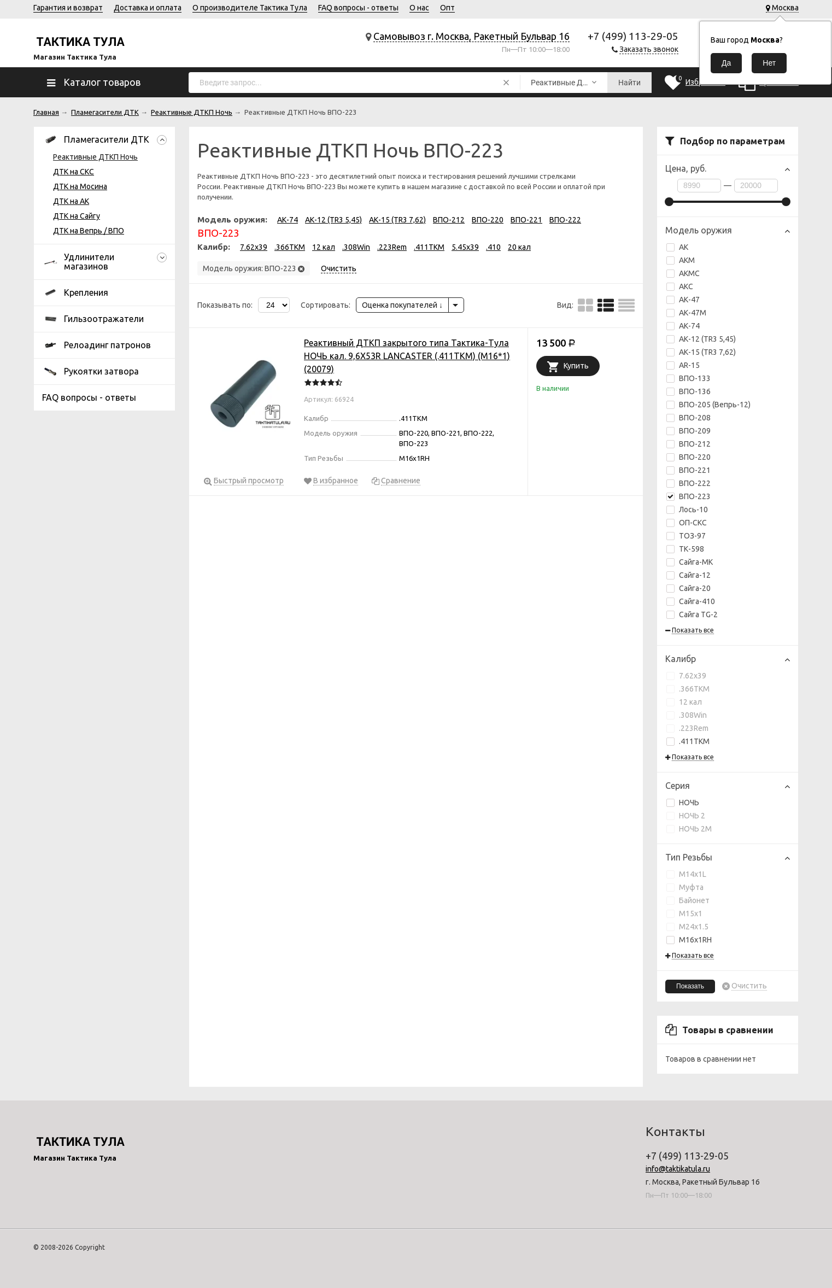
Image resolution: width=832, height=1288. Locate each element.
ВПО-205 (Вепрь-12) (708, 404)
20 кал (519, 247)
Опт (447, 7)
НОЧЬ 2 (685, 815)
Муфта (685, 887)
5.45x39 (465, 247)
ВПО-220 (695, 457)
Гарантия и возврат (68, 7)
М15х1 (684, 913)
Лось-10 (687, 509)
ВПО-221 (695, 470)
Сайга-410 (690, 601)
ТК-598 (685, 549)
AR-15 (683, 365)
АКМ (680, 260)
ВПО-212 (695, 444)
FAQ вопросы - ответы (358, 7)
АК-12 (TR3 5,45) (707, 339)
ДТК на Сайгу (76, 216)
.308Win (686, 715)
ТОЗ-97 (686, 535)
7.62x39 (686, 675)
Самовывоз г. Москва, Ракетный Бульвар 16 (471, 36)
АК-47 (683, 299)
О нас (419, 7)
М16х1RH (689, 939)
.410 (493, 247)
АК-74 (689, 325)
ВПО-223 (688, 496)
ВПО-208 (688, 417)
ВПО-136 (688, 391)
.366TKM (688, 688)
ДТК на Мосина (80, 186)
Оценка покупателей (402, 305)
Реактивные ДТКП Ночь (95, 157)
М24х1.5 (687, 926)
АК (677, 247)
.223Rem (687, 728)
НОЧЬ (682, 802)
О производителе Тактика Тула (249, 7)
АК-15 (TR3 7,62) (707, 352)
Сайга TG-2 (692, 614)
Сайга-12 (688, 575)
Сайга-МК (689, 562)
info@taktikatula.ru (678, 1168)
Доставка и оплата (147, 7)
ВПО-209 (688, 430)
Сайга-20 (688, 588)
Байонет (688, 900)
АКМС (683, 273)
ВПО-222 (695, 483)
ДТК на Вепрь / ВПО (88, 230)
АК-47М (686, 312)
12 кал (684, 702)
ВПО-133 (688, 378)
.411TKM (688, 741)
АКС (679, 286)
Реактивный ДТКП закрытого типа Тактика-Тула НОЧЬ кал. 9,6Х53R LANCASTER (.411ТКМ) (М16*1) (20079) (407, 356)
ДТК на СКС (73, 171)
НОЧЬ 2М (689, 828)
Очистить (749, 986)
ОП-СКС (686, 522)
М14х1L (686, 874)
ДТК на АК (71, 201)
